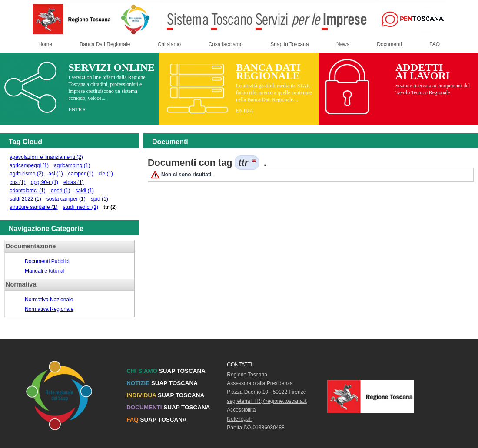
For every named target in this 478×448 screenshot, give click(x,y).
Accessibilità (241, 410)
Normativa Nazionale (49, 299)
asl (55, 174)
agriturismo (26, 174)
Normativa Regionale (49, 309)
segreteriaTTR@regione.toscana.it (267, 401)
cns (18, 182)
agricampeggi (29, 165)
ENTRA (77, 109)
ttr (110, 207)
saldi (84, 191)
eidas (73, 182)
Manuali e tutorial (44, 271)
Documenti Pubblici (47, 261)
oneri (60, 191)
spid (99, 199)
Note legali (239, 419)
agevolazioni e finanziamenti (46, 157)
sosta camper (66, 199)
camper (80, 174)
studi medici (80, 207)
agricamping (72, 165)
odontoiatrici (28, 191)
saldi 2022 (25, 199)
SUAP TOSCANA (166, 371)
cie (106, 174)
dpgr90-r (44, 182)
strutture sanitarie (34, 207)
